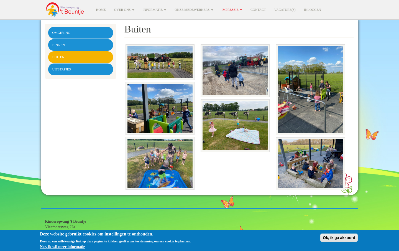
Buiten (58, 57)
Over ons (124, 10)
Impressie (232, 10)
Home (101, 10)
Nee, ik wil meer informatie (62, 248)
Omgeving (61, 33)
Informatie (155, 10)
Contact (258, 10)
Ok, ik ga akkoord (339, 239)
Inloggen (312, 10)
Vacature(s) (285, 10)
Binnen (58, 45)
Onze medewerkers (194, 10)
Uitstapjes (61, 69)
